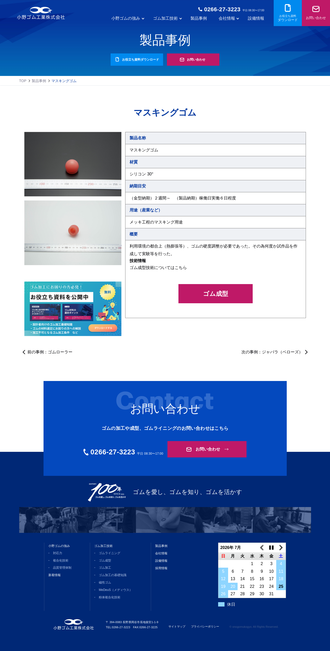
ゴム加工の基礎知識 (112, 575)
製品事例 (198, 20)
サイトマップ (176, 626)
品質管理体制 (62, 567)
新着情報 (54, 575)
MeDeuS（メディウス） (115, 590)
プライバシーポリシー (205, 626)
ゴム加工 (105, 567)
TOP (23, 81)
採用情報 (161, 568)
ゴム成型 (215, 293)
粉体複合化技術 (109, 597)
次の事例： (272, 352)
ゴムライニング (109, 553)
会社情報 (161, 553)
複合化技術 (60, 560)
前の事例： (49, 352)
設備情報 (256, 20)
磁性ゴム (105, 582)
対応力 (57, 553)
